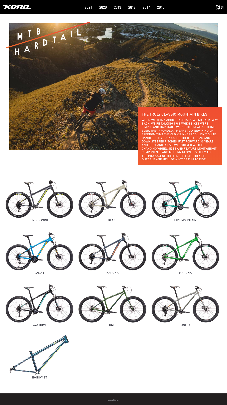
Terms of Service (113, 400)
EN (219, 8)
